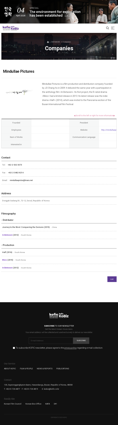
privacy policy (70, 348)
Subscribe (81, 340)
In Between (7, 235)
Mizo (4, 260)
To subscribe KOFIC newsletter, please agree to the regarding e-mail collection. (59, 348)
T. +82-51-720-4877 (12, 389)
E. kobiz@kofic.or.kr (50, 389)
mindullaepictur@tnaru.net (21, 180)
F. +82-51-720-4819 (30, 389)
